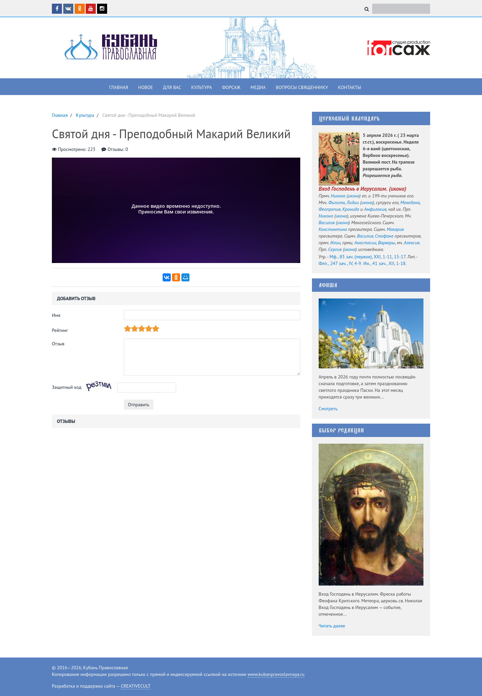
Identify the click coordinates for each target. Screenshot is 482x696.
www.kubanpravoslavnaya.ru (276, 674)
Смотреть (328, 409)
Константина (333, 229)
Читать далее (332, 626)
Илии (335, 243)
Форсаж (231, 87)
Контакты (349, 87)
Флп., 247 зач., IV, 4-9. (340, 263)
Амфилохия (375, 209)
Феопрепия (330, 209)
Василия (327, 223)
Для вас (172, 87)
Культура (201, 87)
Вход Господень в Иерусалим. (353, 188)
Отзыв (58, 344)
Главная (118, 87)
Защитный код (66, 387)
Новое (145, 87)
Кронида (350, 209)
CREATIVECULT (136, 686)
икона (398, 188)
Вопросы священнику (302, 87)
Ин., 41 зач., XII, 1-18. (384, 263)
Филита (336, 202)
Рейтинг (60, 330)
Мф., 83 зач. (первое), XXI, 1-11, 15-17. (367, 257)
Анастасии (365, 243)
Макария (395, 229)
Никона (338, 196)
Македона (410, 202)
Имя (56, 315)
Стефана (384, 236)
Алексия (411, 243)
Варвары (386, 243)
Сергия (334, 249)
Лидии (352, 202)
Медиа (258, 87)
